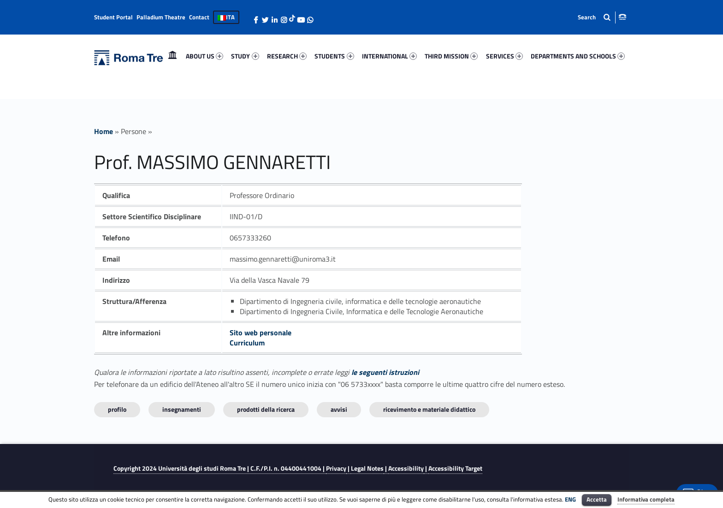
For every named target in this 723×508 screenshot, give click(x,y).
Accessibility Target (455, 468)
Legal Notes (367, 468)
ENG (570, 499)
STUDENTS (334, 56)
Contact (199, 17)
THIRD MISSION (451, 56)
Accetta (597, 499)
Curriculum (247, 342)
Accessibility (406, 468)
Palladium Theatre (160, 17)
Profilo (117, 409)
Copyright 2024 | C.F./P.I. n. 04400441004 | (219, 468)
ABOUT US (204, 56)
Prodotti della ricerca (266, 409)
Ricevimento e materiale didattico (429, 409)
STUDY (245, 56)
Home (172, 56)
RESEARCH (287, 56)
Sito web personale (260, 332)
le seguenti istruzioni (385, 372)
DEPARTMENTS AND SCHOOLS (578, 56)
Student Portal (113, 17)
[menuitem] (172, 56)
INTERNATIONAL (389, 56)
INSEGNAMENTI (181, 409)
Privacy (336, 468)
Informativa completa (646, 499)
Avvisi (339, 409)
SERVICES (504, 56)
